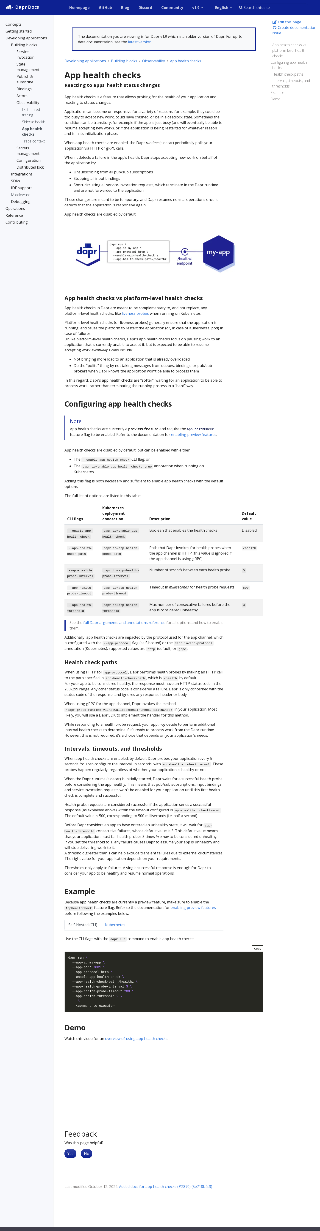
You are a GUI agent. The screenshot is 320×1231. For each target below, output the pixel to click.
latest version (139, 41)
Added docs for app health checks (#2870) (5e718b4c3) (165, 1186)
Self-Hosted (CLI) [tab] (82, 924)
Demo (275, 98)
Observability (153, 60)
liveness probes (135, 313)
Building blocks (124, 60)
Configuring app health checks (288, 65)
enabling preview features (193, 434)
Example (277, 92)
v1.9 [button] (196, 7)
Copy (257, 949)
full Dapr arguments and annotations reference (124, 622)
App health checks (185, 60)
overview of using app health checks (136, 1038)
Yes (70, 1153)
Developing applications (85, 60)
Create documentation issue (294, 30)
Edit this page (286, 22)
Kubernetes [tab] (115, 924)
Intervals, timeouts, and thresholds (291, 83)
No (86, 1153)
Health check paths (287, 74)
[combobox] (272, 7)
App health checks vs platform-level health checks (289, 50)
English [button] (222, 7)
